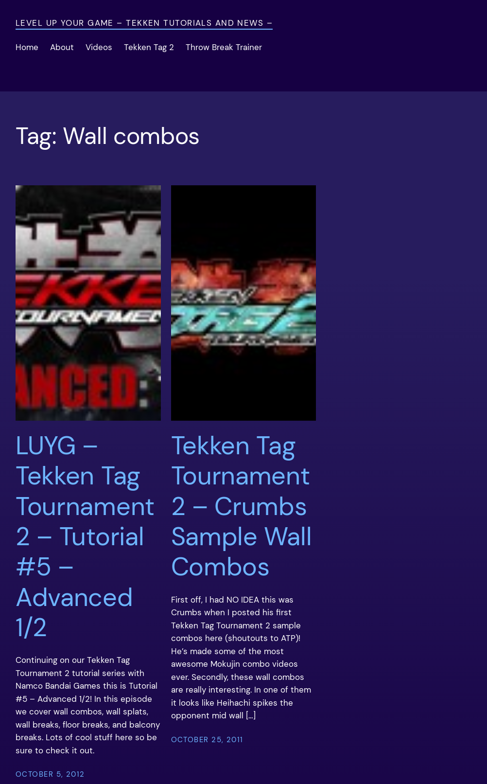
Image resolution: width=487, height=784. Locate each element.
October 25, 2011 (207, 740)
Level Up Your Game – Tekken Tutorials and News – (144, 23)
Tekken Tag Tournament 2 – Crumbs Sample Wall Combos (241, 506)
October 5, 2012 (50, 774)
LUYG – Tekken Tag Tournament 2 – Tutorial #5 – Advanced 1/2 (85, 536)
